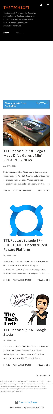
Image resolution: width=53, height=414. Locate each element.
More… (19, 32)
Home (6, 32)
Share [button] (6, 190)
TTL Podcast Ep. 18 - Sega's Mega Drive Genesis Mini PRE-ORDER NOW (24, 155)
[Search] (41, 5)
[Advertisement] (26, 68)
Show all (42, 103)
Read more (44, 190)
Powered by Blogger (26, 402)
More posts (43, 375)
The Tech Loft (16, 8)
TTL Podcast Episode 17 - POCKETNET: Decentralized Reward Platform (25, 245)
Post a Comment (21, 190)
